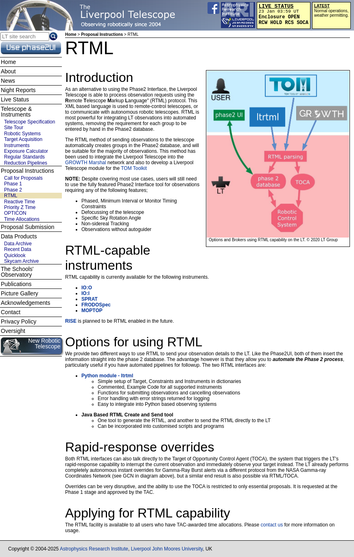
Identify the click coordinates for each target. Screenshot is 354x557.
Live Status (15, 99)
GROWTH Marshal (85, 162)
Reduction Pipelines (25, 163)
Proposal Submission (28, 227)
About (8, 71)
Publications (16, 284)
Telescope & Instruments (16, 112)
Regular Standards (24, 157)
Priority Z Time (19, 207)
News (8, 80)
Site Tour (13, 127)
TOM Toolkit (134, 168)
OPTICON (15, 213)
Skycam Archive (21, 261)
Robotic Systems (22, 133)
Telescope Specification (29, 122)
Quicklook (15, 255)
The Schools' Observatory (17, 272)
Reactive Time (19, 202)
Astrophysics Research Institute (94, 549)
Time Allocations (21, 219)
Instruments (17, 145)
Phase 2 (13, 190)
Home (70, 34)
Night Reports (18, 90)
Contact (10, 312)
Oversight (13, 331)
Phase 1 (13, 184)
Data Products (19, 236)
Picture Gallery (19, 293)
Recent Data (17, 249)
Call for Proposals (23, 178)
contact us (271, 525)
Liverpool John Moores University (167, 549)
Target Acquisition (23, 139)
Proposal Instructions (102, 34)
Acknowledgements (25, 302)
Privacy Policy (18, 321)
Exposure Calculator (26, 151)
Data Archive (18, 244)
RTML (10, 195)
